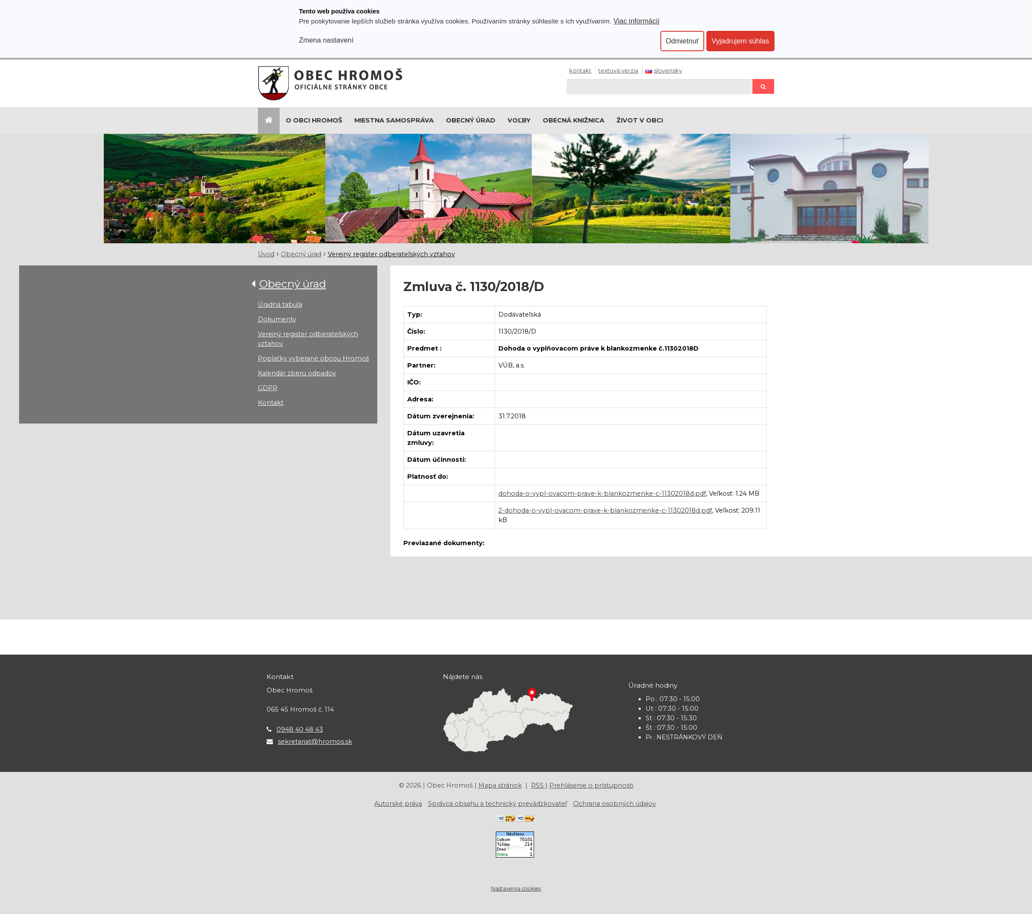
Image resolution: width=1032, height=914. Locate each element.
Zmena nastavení (326, 40)
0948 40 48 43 (300, 729)
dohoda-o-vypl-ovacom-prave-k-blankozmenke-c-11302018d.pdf (602, 493)
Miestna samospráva (394, 120)
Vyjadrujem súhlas (740, 41)
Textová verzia (618, 70)
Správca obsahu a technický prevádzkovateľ (497, 804)
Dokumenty (277, 319)
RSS (538, 785)
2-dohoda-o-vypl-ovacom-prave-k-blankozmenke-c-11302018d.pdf (605, 510)
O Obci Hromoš (314, 120)
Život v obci (640, 120)
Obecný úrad (470, 120)
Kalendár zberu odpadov (297, 373)
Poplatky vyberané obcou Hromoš (313, 358)
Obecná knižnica (573, 120)
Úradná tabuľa (280, 304)
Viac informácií (636, 21)
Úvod (266, 254)
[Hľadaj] (659, 86)
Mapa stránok (500, 785)
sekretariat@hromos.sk (315, 741)
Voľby (519, 120)
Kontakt (580, 70)
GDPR (267, 388)
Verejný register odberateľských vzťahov (391, 254)
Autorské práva (398, 804)
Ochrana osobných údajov (614, 804)
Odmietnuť (682, 41)
